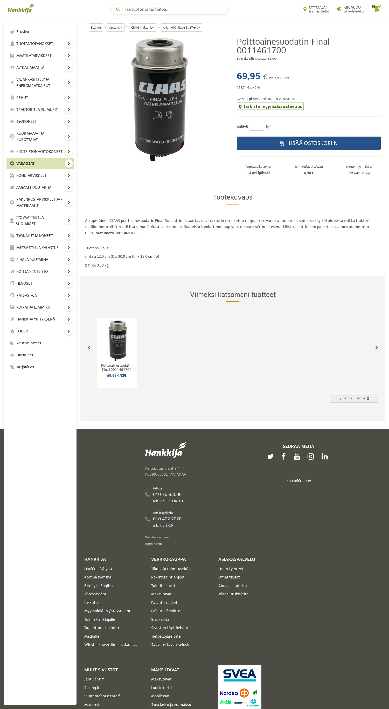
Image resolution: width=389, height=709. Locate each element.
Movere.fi (92, 704)
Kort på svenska (97, 577)
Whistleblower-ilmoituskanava (110, 644)
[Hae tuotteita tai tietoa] (170, 9)
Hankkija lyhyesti (99, 568)
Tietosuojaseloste (166, 636)
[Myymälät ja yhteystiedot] (316, 9)
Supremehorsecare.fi (102, 696)
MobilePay (160, 696)
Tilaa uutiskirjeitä (233, 594)
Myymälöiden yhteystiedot (107, 610)
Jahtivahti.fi (94, 679)
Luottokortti (161, 687)
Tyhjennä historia (354, 398)
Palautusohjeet (164, 602)
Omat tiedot (229, 577)
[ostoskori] (376, 9)
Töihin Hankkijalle (99, 619)
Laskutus (91, 602)
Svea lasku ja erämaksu (171, 704)
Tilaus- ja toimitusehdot (171, 568)
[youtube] (298, 456)
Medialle (91, 636)
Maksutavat (161, 594)
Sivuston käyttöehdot (169, 627)
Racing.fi (91, 687)
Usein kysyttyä (230, 568)
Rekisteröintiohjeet (168, 577)
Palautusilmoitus (165, 610)
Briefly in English (98, 585)
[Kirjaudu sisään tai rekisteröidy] (350, 9)
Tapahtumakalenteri (102, 627)
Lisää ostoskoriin (309, 143)
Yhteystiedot (95, 594)
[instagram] (312, 456)
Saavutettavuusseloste (170, 644)
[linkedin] (326, 456)
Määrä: (243, 126)
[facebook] (285, 456)
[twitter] (271, 456)
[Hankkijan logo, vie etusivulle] (22, 8)
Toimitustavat (163, 585)
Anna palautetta (232, 585)
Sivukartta (160, 619)
